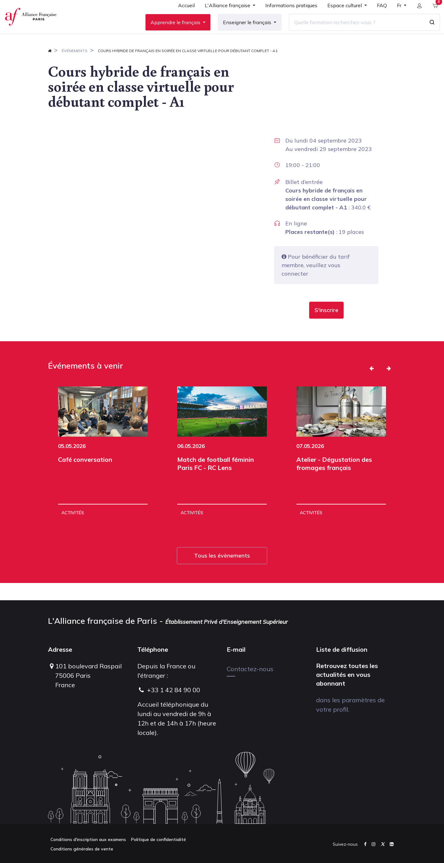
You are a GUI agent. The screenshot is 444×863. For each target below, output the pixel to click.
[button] (326, 327)
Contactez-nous (250, 669)
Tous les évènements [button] (222, 572)
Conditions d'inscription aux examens (88, 839)
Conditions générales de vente (81, 849)
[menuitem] (182, 16)
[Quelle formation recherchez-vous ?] (352, 31)
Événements (74, 68)
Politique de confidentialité (158, 839)
